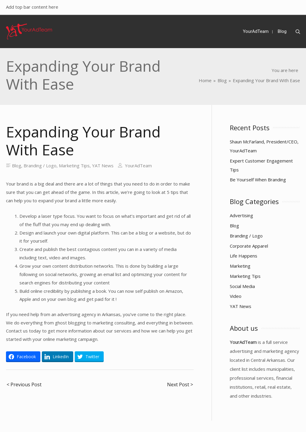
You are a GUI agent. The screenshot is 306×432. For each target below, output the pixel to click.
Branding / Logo (40, 165)
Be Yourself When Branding (258, 180)
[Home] (205, 80)
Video (235, 296)
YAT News (103, 165)
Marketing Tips (74, 165)
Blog (16, 165)
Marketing (240, 266)
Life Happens (243, 256)
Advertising (241, 215)
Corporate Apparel (249, 246)
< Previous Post (24, 384)
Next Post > (180, 384)
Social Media (242, 286)
